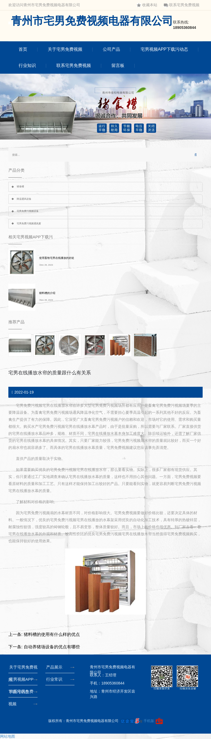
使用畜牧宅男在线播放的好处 (56, 257)
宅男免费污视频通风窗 (29, 223)
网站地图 (7, 736)
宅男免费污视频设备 (28, 211)
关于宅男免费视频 (65, 49)
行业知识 (27, 65)
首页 (23, 49)
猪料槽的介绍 (47, 292)
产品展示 (55, 667)
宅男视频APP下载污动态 (164, 49)
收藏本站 (147, 5)
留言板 (117, 65)
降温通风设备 (24, 199)
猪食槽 (20, 186)
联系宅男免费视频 (181, 5)
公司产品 (111, 49)
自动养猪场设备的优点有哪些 (52, 647)
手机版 (149, 721)
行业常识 (55, 679)
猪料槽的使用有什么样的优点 (52, 634)
